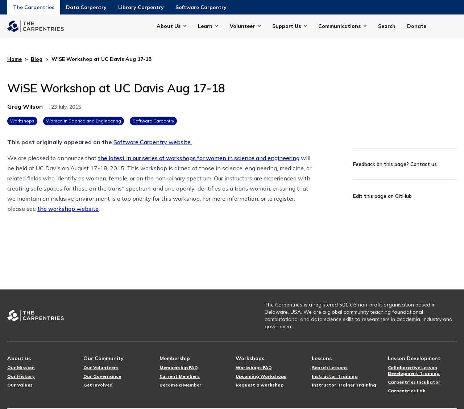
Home (14, 59)
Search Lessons (330, 367)
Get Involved (98, 385)
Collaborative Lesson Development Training (414, 370)
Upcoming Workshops (261, 376)
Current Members (180, 376)
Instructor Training (335, 376)
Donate (416, 26)
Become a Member (181, 385)
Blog (36, 59)
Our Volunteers (101, 367)
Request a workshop (259, 385)
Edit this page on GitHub (382, 196)
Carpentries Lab (407, 390)
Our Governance (102, 376)
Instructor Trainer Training (344, 385)
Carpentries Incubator (414, 382)
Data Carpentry (86, 7)
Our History (21, 376)
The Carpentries (33, 7)
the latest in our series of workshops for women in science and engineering (198, 158)
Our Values (20, 385)
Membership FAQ (179, 367)
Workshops (22, 121)
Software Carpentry (201, 7)
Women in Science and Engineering (83, 121)
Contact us (423, 164)
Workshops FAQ (254, 367)
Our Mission (21, 367)
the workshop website (68, 208)
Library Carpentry (141, 7)
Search (386, 26)
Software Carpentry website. (152, 142)
